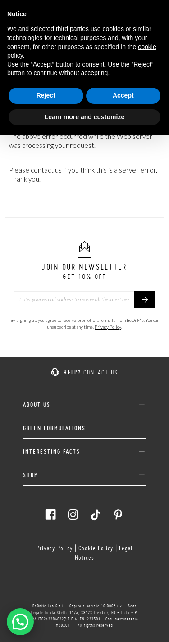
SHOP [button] (84, 475)
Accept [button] (123, 95)
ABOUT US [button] (84, 405)
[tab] (84, 401)
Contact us (100, 372)
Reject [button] (46, 95)
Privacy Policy (108, 327)
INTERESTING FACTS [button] (84, 452)
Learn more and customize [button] (84, 116)
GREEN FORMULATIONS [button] (84, 428)
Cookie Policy (96, 548)
